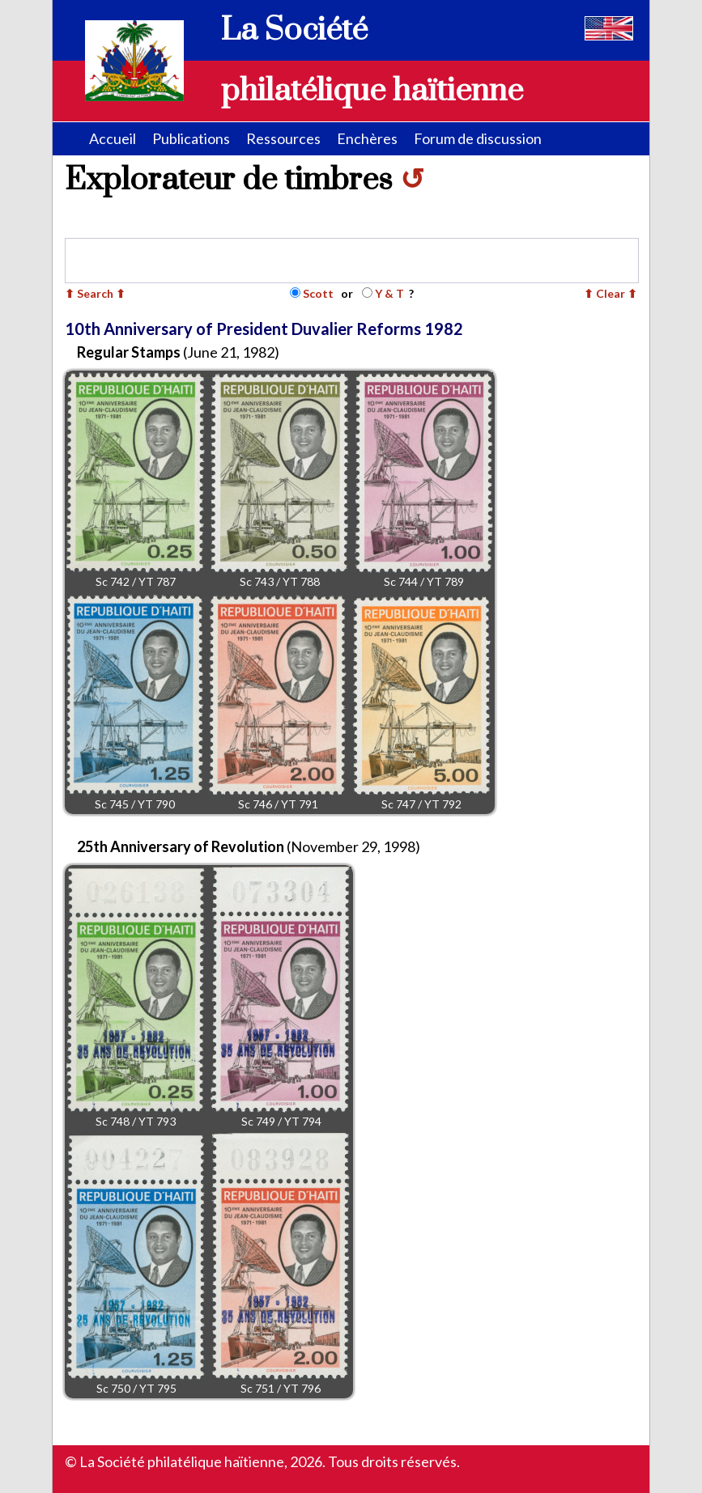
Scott (318, 293)
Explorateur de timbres (244, 180)
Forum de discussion (478, 138)
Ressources (283, 138)
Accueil (112, 138)
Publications (191, 138)
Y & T (389, 293)
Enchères (367, 138)
